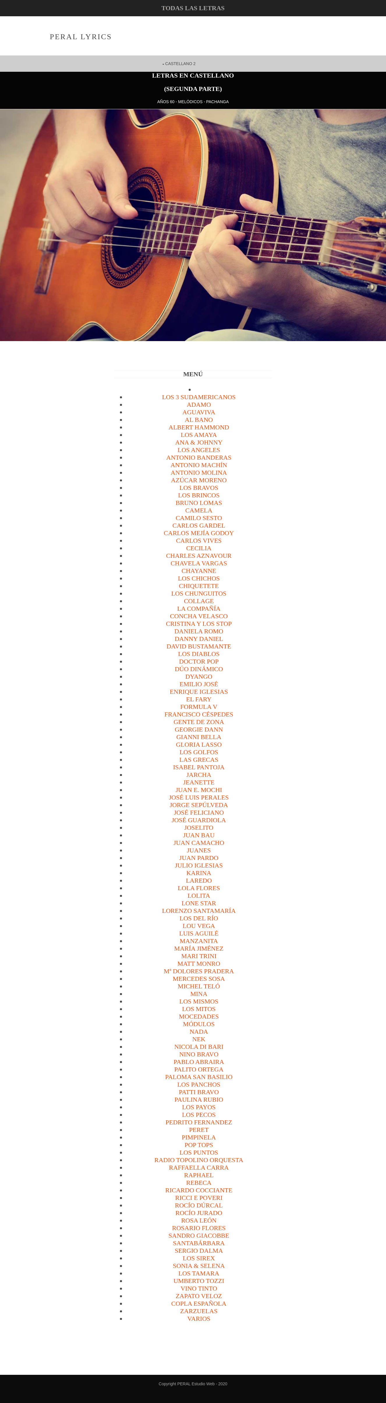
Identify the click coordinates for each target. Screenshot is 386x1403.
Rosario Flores (199, 1227)
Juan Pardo (198, 857)
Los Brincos (198, 495)
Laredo (199, 880)
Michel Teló (199, 986)
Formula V (198, 706)
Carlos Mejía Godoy (199, 532)
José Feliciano (199, 812)
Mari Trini (198, 955)
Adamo (199, 404)
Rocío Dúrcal (199, 1205)
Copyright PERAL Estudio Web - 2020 (193, 1383)
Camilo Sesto (199, 517)
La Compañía (199, 608)
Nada (199, 1031)
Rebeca (199, 1182)
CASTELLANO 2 (180, 63)
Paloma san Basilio (198, 1076)
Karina (198, 872)
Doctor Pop (199, 661)
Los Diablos (198, 653)
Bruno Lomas (199, 502)
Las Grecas (198, 759)
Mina (199, 993)
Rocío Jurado (199, 1212)
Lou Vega (199, 925)
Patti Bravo (199, 1091)
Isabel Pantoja (198, 767)
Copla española (198, 1303)
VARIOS (198, 1318)
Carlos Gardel (198, 525)
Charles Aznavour (198, 555)
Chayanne (199, 570)
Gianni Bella (199, 736)
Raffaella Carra (199, 1167)
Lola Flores (199, 887)
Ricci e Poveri (199, 1197)
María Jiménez (198, 948)
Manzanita (199, 940)
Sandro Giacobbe (199, 1235)
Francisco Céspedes (198, 714)
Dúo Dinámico (199, 668)
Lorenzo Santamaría (199, 910)
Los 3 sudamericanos (199, 396)
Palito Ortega (198, 1069)
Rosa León (199, 1220)
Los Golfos (199, 751)
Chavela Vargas (199, 563)
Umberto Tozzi (198, 1280)
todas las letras (192, 8)
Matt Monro (199, 963)
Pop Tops (199, 1144)
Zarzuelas (198, 1310)
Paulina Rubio (198, 1099)
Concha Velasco (199, 615)
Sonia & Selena (199, 1265)
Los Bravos (198, 487)
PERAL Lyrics (82, 37)
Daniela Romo (198, 631)
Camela (199, 510)
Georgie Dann (199, 729)
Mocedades (199, 1016)
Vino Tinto (198, 1288)
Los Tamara (198, 1273)
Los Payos (198, 1106)
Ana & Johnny (199, 442)
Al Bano (199, 419)
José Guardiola (199, 819)
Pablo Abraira (198, 1061)
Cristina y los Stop (199, 623)
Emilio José (199, 683)
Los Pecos (199, 1114)
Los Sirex (199, 1258)
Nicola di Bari (199, 1046)
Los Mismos (198, 1001)
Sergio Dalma (199, 1250)
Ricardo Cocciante (198, 1190)
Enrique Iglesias (199, 691)
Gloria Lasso (199, 744)
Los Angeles (199, 449)
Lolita (198, 895)
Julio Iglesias (199, 865)
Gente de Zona (198, 721)
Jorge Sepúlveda (199, 804)
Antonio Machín (199, 464)
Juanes (199, 850)
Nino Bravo (199, 1054)
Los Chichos (199, 578)
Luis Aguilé (198, 933)
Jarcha (198, 774)
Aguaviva (199, 411)
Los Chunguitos (198, 593)
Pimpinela (199, 1137)
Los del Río (199, 918)
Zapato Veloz (199, 1295)
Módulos (199, 1023)
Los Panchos (198, 1084)
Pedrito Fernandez (199, 1122)
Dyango (199, 676)
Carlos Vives (199, 540)
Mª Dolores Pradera (199, 970)
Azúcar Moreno (198, 479)
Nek (198, 1038)
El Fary (198, 699)
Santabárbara (199, 1242)
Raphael (198, 1174)
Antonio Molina (199, 472)
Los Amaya (199, 434)
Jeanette (199, 782)
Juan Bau (199, 834)
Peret (198, 1129)
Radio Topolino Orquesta (198, 1159)
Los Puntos (199, 1152)
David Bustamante (199, 646)
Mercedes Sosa (199, 978)
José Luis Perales (199, 797)
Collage (199, 600)
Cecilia (199, 547)
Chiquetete (199, 585)
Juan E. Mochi (199, 789)
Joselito (198, 827)
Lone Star (199, 902)
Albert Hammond (199, 427)
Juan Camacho (198, 842)
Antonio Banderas (198, 457)
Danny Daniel (199, 638)
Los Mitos (198, 1008)
